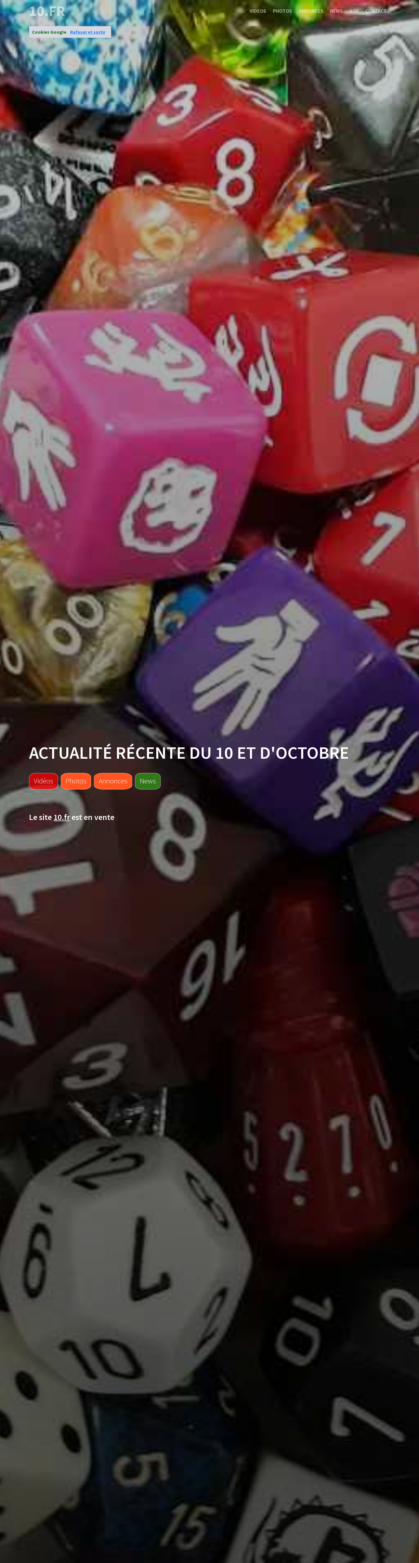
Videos (258, 11)
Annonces (311, 11)
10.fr (47, 11)
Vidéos (43, 780)
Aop (354, 11)
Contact (376, 11)
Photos (282, 11)
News (336, 11)
